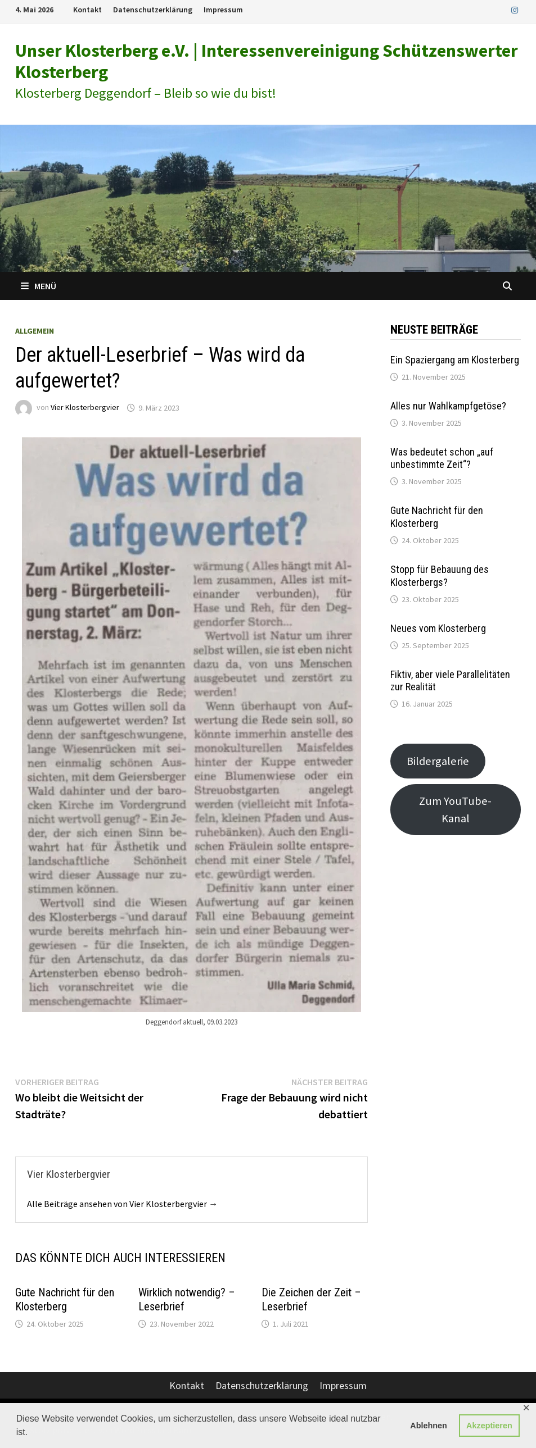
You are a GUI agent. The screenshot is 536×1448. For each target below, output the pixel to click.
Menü (38, 286)
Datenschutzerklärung (152, 9)
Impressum (223, 9)
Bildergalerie (438, 761)
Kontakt (87, 9)
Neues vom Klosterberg (438, 628)
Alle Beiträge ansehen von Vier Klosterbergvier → (122, 1203)
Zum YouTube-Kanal (455, 809)
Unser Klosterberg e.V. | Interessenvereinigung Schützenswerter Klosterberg (266, 61)
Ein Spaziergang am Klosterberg (454, 360)
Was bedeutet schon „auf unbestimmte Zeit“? (441, 458)
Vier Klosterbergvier (85, 408)
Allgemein (34, 331)
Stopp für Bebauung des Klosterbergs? (439, 575)
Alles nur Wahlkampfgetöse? (448, 406)
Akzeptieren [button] (489, 1425)
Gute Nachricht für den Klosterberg (64, 1299)
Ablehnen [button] (428, 1425)
